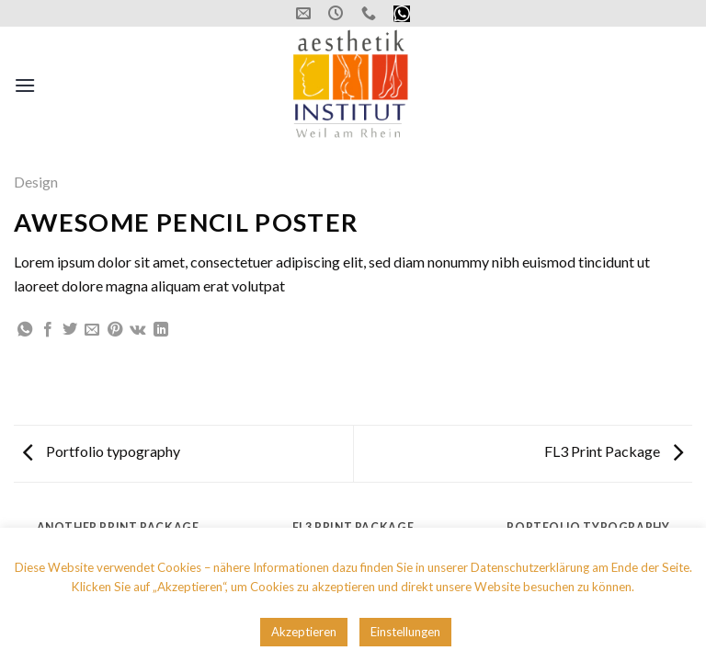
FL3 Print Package (613, 451)
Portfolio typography (101, 451)
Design (36, 181)
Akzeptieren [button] (303, 631)
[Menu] (25, 85)
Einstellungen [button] (405, 631)
